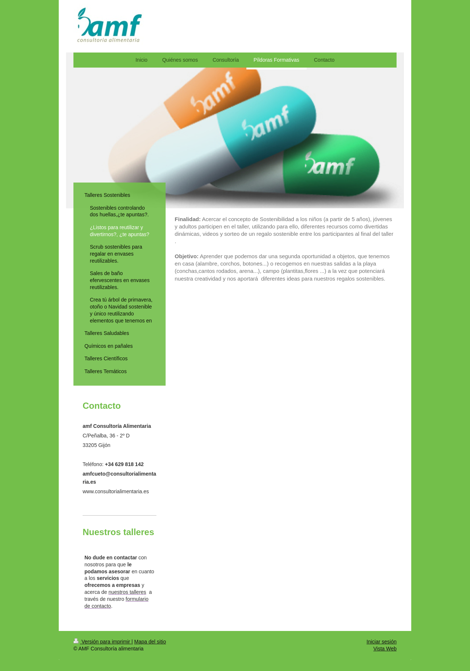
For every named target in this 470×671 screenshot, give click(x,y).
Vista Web (385, 649)
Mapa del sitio (150, 642)
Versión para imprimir (102, 642)
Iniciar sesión (381, 642)
